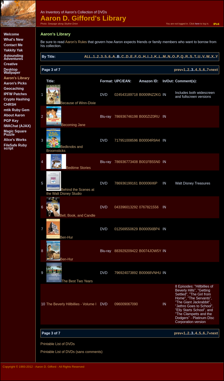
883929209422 (126, 251)
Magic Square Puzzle (15, 132)
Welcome (11, 34)
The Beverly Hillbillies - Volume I (71, 304)
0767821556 (149, 207)
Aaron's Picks (15, 83)
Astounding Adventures (13, 57)
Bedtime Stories (68, 168)
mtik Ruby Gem (16, 110)
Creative (11, 64)
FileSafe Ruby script (15, 146)
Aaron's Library (17, 78)
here (197, 23)
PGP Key (11, 121)
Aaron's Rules (76, 42)
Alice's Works (15, 140)
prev (178, 70)
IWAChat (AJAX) (17, 126)
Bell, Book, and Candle (70, 215)
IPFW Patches (15, 94)
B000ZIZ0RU (149, 116)
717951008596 (126, 140)
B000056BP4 (149, 229)
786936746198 (126, 116)
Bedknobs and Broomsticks (64, 149)
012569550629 (126, 229)
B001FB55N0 (149, 162)
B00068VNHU (150, 273)
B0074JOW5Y (150, 251)
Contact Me (13, 45)
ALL (87, 56)
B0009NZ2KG (150, 95)
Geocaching (14, 88)
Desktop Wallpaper (12, 71)
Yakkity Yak (13, 50)
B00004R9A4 (149, 140)
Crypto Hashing (17, 99)
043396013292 (126, 207)
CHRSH (10, 104)
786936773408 (126, 162)
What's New (13, 39)
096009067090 (126, 304)
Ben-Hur (59, 237)
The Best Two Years (69, 281)
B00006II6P (148, 183)
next (214, 70)
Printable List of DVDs (57, 344)
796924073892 (126, 273)
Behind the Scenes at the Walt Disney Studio (70, 191)
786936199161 (126, 183)
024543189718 (126, 95)
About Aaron (14, 115)
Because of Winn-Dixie (71, 103)
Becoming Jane (65, 125)
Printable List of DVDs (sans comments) (71, 352)
